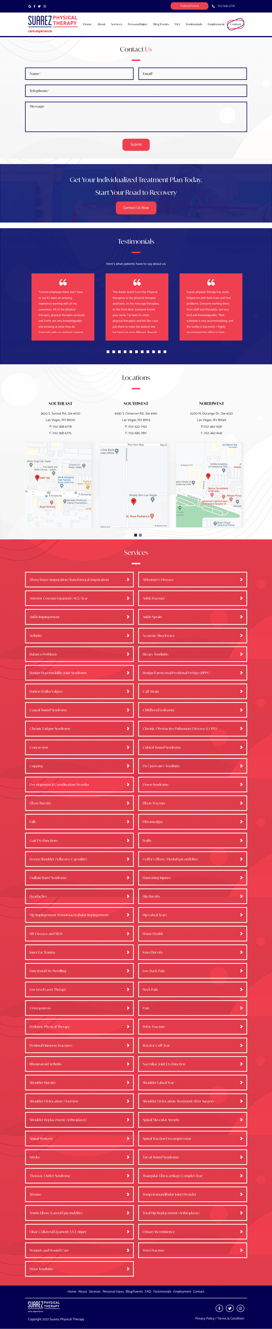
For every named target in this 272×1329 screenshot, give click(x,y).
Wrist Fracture (153, 1250)
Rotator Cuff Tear (156, 1045)
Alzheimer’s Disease (158, 580)
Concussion (39, 747)
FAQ (148, 1291)
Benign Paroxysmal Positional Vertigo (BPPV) (176, 673)
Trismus (36, 1194)
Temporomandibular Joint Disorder (169, 1194)
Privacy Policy (204, 1318)
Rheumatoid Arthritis (46, 1064)
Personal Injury (113, 1291)
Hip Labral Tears (155, 915)
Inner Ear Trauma (42, 952)
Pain (146, 1008)
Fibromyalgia (152, 822)
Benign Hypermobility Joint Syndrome (58, 673)
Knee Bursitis (153, 952)
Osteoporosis (40, 1008)
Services (95, 1291)
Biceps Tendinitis (156, 654)
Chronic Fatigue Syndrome (50, 728)
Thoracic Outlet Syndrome (50, 1176)
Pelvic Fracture (154, 1026)
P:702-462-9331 (211, 427)
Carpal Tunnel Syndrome (48, 710)
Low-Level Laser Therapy (48, 989)
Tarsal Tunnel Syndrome (161, 1157)
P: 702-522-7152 (136, 427)
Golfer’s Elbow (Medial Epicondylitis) (170, 859)
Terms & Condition (230, 1318)
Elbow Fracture (154, 803)
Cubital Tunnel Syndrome (162, 747)
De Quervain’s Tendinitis (161, 766)
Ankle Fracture (154, 598)
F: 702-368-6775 (60, 433)
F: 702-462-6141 (211, 433)
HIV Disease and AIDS (46, 934)
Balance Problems (43, 654)
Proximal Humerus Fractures (51, 1045)
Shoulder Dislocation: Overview (54, 1101)
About (82, 1291)
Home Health (153, 934)
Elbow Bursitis (40, 803)
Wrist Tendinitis (41, 1269)
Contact (198, 1291)
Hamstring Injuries (157, 878)
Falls (33, 822)
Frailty (147, 840)
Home (72, 1291)
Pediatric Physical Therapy (50, 1026)
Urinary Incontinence (159, 1232)
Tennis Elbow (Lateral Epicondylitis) (56, 1213)
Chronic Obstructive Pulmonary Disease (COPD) (180, 728)
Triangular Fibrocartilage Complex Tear (173, 1176)
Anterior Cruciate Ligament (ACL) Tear (59, 598)
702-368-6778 (226, 6)
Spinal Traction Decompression (167, 1138)
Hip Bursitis (151, 896)
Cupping (36, 766)
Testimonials (162, 1291)
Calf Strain (151, 691)
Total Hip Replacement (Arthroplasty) (171, 1213)
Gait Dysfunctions (44, 840)
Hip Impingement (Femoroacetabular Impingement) (69, 915)
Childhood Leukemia (158, 710)
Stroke (35, 1157)
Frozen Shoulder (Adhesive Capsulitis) (58, 859)
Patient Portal (189, 6)
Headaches (38, 896)
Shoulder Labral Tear (158, 1082)
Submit (136, 145)
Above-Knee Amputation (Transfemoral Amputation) (69, 580)
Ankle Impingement (45, 617)
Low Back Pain (154, 971)
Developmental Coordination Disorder (59, 784)
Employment (182, 1291)
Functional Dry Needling (48, 971)
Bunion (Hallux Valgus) (46, 691)
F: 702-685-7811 (136, 433)
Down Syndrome (155, 784)
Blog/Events (134, 1291)
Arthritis (36, 635)
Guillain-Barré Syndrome (48, 878)
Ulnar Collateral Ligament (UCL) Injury (58, 1232)
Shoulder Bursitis (43, 1082)
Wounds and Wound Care (49, 1250)
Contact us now (136, 208)
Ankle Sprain (152, 617)
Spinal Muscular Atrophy (161, 1120)
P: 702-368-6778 (60, 427)
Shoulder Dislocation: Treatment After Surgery (178, 1101)
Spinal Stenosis (41, 1138)
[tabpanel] (137, 307)
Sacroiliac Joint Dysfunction (164, 1064)
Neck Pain (150, 989)
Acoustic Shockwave (159, 635)
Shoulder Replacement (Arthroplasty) (58, 1120)
